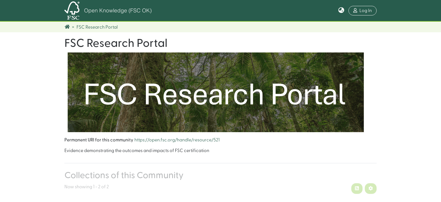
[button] (341, 10)
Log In (362, 10)
